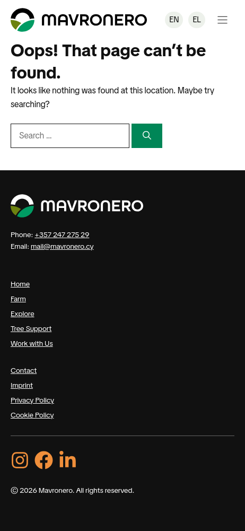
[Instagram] (20, 460)
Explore (22, 313)
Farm (18, 298)
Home (20, 284)
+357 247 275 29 (61, 234)
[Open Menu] (222, 20)
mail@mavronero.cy (62, 246)
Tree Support (31, 328)
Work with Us (32, 343)
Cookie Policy (32, 415)
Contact (24, 370)
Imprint (22, 385)
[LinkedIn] (67, 460)
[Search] (147, 136)
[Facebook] (43, 460)
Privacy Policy (32, 400)
